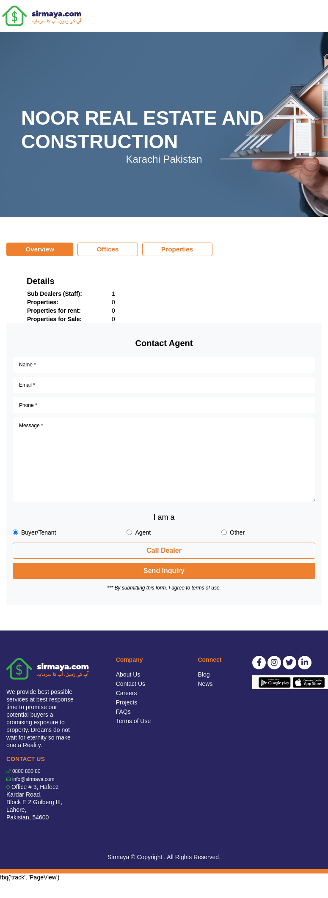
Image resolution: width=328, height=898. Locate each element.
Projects (127, 702)
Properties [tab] (177, 249)
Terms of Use (133, 721)
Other (237, 532)
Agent (143, 532)
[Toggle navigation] (316, 16)
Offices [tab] (108, 249)
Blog (204, 674)
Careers (126, 693)
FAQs (123, 711)
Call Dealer (164, 550)
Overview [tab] (39, 249)
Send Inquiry (164, 570)
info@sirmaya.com (33, 779)
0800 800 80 (26, 771)
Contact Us (130, 683)
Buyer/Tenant (38, 532)
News (205, 683)
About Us (128, 674)
